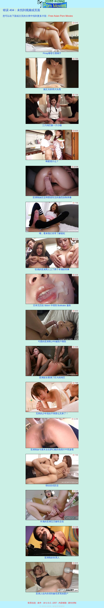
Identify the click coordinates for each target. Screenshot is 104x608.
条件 (39, 603)
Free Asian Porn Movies (60, 16)
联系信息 (32, 603)
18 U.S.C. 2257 (50, 603)
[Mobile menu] (2, 4)
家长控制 (72, 603)
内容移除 (63, 603)
